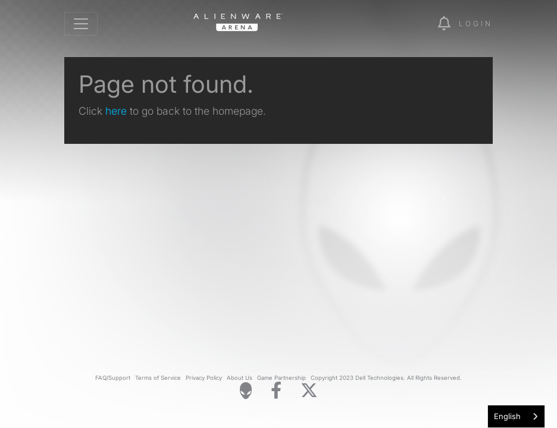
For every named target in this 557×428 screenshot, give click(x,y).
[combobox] (516, 416)
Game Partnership (281, 377)
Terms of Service (158, 377)
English (507, 416)
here (116, 111)
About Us (239, 377)
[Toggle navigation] (81, 24)
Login (476, 23)
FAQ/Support (112, 377)
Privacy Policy (204, 377)
